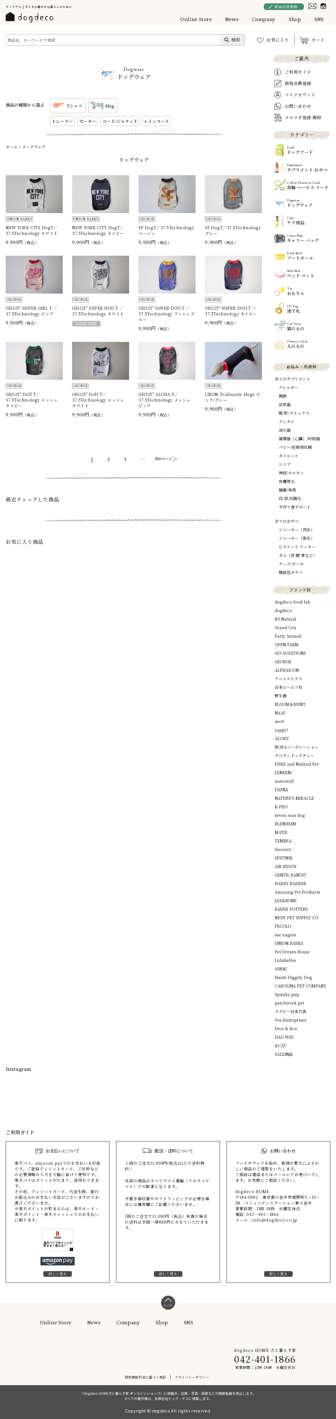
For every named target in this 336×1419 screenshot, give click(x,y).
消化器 (285, 430)
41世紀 (281, 969)
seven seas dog (290, 815)
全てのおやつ (287, 521)
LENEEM (283, 772)
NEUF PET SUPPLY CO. (297, 917)
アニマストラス (288, 678)
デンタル (286, 421)
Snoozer (283, 849)
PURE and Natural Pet (297, 764)
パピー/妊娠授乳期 (295, 447)
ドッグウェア (34, 147)
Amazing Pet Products (297, 892)
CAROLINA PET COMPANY (300, 986)
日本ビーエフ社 (288, 687)
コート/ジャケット (120, 121)
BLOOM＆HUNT (290, 704)
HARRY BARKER (290, 883)
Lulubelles (285, 960)
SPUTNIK (284, 858)
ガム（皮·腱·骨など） (298, 555)
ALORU (282, 738)
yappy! (281, 730)
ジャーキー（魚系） (297, 538)
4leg (102, 106)
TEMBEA (283, 841)
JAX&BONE (286, 900)
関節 (283, 396)
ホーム (12, 147)
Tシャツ (67, 106)
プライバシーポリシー (192, 1377)
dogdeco (283, 610)
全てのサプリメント (292, 379)
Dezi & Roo (286, 1028)
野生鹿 (281, 696)
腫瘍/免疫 (287, 490)
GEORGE (283, 661)
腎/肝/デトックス (294, 413)
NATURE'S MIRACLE (294, 798)
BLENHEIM (285, 824)
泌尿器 (285, 404)
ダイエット (288, 455)
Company (264, 19)
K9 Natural (285, 619)
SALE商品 (284, 1054)
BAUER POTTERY (291, 909)
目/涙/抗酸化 (290, 498)
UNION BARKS (289, 943)
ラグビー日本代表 (290, 1011)
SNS (319, 19)
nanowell (284, 781)
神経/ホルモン (291, 473)
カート (318, 40)
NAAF (280, 713)
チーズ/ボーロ (291, 564)
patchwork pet (289, 1003)
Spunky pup (287, 994)
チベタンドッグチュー (294, 755)
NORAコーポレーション (297, 747)
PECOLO (283, 926)
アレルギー (288, 387)
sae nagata (285, 934)
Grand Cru (285, 627)
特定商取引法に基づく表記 (145, 1377)
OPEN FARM (287, 644)
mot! (279, 721)
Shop (295, 19)
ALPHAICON (287, 670)
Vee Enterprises (290, 1020)
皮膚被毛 (287, 481)
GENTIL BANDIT (290, 875)
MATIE (281, 832)
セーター (87, 121)
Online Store (196, 19)
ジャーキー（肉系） (297, 529)
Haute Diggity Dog (293, 977)
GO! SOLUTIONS (290, 653)
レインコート (156, 121)
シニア (285, 464)
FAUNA (281, 789)
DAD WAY (284, 1037)
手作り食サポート (295, 507)
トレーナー (62, 121)
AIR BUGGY (286, 866)
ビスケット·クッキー (297, 547)
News (232, 19)
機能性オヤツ (291, 572)
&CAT (280, 1045)
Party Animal (288, 636)
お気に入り (277, 40)
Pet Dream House (292, 952)
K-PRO (281, 806)
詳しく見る (57, 1273)
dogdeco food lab (292, 602)
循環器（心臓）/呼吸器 (299, 438)
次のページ (163, 458)
